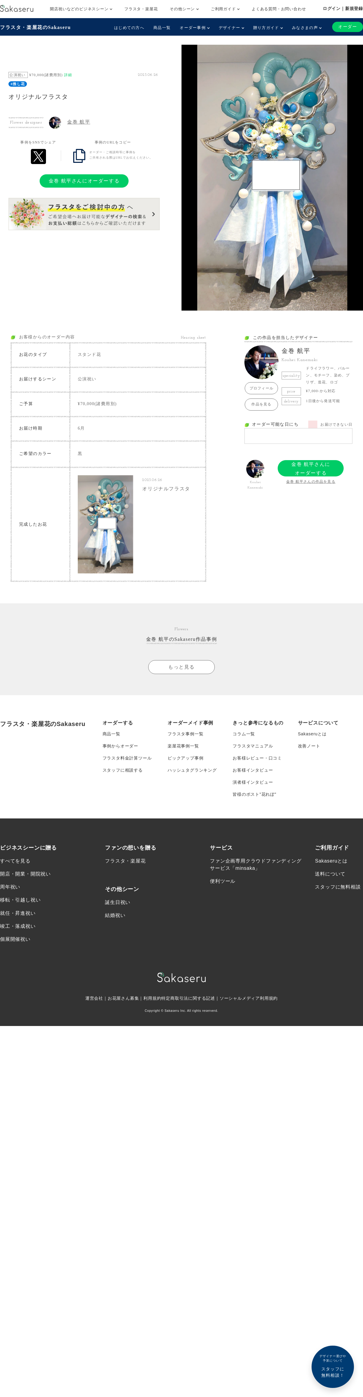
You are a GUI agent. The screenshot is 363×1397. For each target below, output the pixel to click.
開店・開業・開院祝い (25, 873)
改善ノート (309, 746)
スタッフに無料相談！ (333, 1366)
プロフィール (261, 388)
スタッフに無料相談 (338, 886)
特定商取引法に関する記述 (188, 998)
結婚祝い (115, 915)
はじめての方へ (129, 27)
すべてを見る (15, 860)
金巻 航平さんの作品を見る (310, 481)
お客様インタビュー (253, 770)
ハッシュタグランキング (192, 770)
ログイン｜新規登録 (343, 8)
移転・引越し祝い (20, 899)
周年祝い (10, 886)
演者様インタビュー (253, 782)
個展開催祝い (15, 939)
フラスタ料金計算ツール (127, 758)
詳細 (68, 75)
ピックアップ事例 (185, 758)
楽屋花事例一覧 (183, 746)
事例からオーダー (120, 746)
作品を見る (261, 404)
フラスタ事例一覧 (185, 733)
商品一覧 (162, 27)
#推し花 (18, 84)
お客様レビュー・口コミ (257, 758)
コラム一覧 (244, 733)
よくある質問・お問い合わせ (279, 9)
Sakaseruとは (312, 733)
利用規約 (152, 998)
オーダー (347, 26)
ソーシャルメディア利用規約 (249, 998)
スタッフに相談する (123, 770)
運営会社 (94, 998)
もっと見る (181, 666)
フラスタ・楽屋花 (141, 9)
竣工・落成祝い (18, 926)
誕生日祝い (117, 902)
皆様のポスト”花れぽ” (254, 794)
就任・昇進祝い (18, 913)
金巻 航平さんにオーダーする (84, 180)
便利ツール (222, 881)
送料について (330, 873)
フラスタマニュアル (253, 746)
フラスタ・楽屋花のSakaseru (35, 27)
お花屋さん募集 (123, 998)
